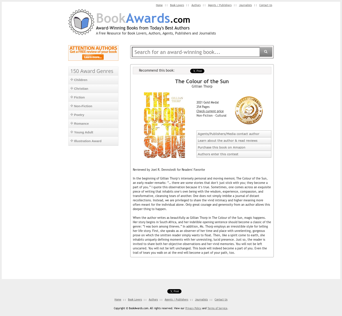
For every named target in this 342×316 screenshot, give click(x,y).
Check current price (210, 111)
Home (159, 5)
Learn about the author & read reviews (227, 140)
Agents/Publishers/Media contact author (228, 134)
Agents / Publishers (220, 5)
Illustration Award (86, 141)
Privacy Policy (193, 308)
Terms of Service (217, 308)
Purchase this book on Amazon (221, 147)
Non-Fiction (81, 106)
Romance (79, 123)
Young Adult (81, 132)
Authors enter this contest (218, 154)
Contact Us (265, 5)
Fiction (77, 97)
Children (78, 80)
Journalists (245, 5)
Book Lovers (177, 5)
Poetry (77, 115)
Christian (79, 88)
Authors (196, 5)
